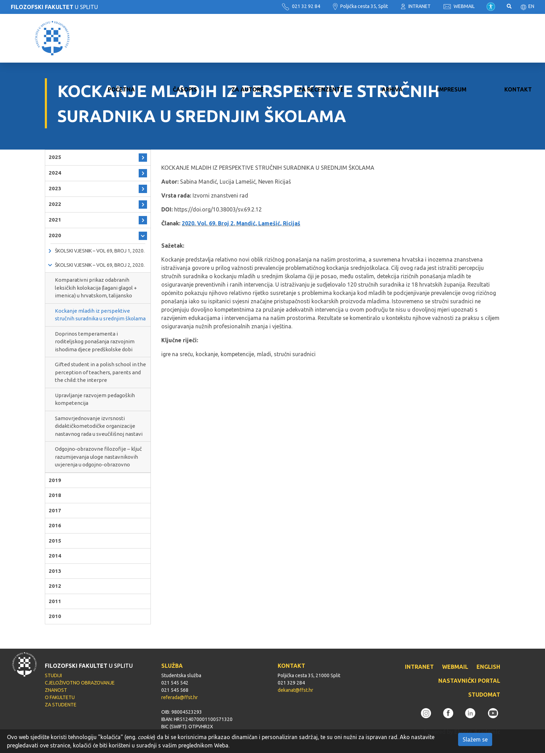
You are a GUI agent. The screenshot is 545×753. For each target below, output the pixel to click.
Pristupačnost (491, 6)
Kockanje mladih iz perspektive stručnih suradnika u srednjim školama (100, 315)
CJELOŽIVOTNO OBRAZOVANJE (80, 683)
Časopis (185, 38)
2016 (55, 525)
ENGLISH (488, 667)
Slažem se (475, 739)
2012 (55, 586)
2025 (55, 157)
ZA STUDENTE (60, 704)
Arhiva (392, 38)
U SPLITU (54, 7)
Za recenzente (321, 38)
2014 (55, 556)
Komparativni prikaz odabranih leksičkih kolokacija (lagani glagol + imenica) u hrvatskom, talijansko (96, 287)
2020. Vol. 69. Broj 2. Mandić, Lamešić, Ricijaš (241, 223)
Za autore (247, 38)
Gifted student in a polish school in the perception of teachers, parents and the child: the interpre (100, 372)
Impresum (451, 38)
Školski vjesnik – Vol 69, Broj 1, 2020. (100, 251)
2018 (55, 495)
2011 (55, 601)
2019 (55, 480)
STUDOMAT (484, 694)
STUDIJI (53, 675)
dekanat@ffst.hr (295, 690)
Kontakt (518, 38)
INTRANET (416, 6)
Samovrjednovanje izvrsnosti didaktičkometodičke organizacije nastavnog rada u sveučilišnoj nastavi (99, 426)
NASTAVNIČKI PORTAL (469, 681)
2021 (55, 220)
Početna (121, 38)
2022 (55, 204)
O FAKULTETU (60, 697)
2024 (55, 173)
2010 (55, 616)
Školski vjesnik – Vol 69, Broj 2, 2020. (100, 265)
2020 (55, 235)
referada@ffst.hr (179, 697)
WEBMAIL (459, 6)
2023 (55, 188)
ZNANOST (56, 690)
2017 (55, 510)
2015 (55, 541)
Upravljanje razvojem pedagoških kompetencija (95, 399)
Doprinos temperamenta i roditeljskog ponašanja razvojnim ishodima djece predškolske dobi (95, 341)
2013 (55, 571)
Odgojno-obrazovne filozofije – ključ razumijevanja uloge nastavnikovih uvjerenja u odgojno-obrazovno (98, 456)
